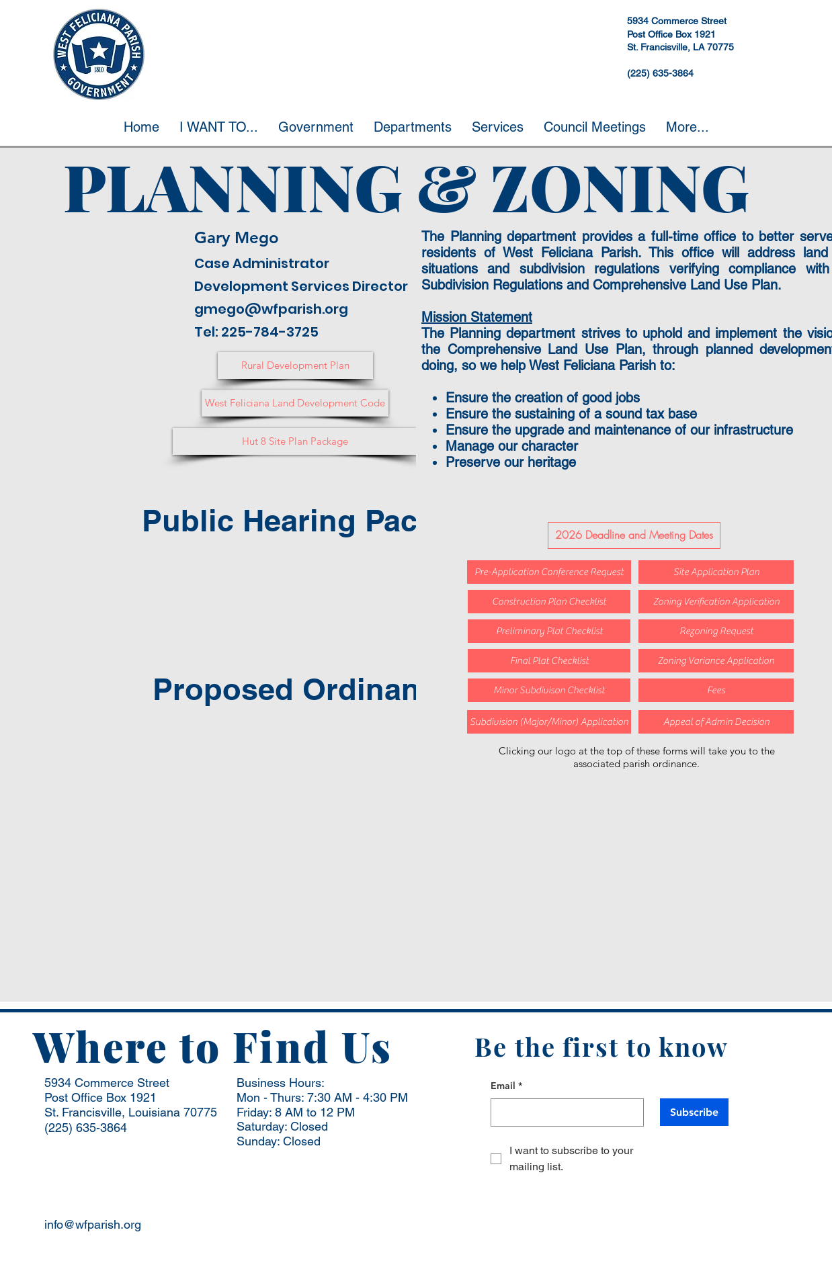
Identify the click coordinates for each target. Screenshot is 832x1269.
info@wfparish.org (92, 1224)
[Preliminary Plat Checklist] (549, 631)
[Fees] (716, 690)
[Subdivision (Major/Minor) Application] (549, 722)
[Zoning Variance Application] (716, 660)
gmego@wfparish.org (271, 309)
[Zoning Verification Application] (716, 601)
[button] (218, 127)
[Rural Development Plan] (295, 365)
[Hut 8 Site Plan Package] (295, 441)
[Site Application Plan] (716, 572)
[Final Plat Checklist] (549, 660)
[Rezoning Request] (716, 631)
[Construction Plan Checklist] (549, 601)
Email (506, 1086)
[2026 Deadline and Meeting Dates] (634, 535)
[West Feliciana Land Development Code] (295, 403)
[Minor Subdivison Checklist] (549, 690)
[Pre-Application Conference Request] (549, 572)
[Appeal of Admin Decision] (716, 722)
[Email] (563, 1112)
